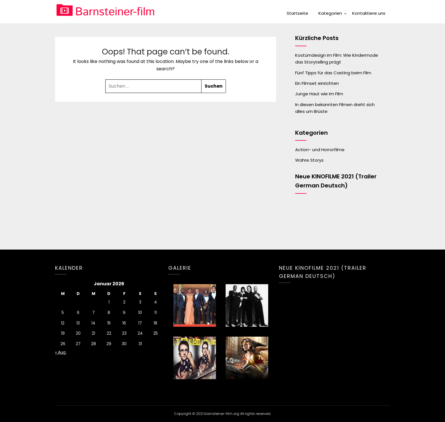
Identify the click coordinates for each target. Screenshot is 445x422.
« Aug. (60, 352)
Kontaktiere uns (368, 13)
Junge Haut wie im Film (319, 94)
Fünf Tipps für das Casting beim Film (333, 73)
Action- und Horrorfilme (320, 150)
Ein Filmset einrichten (317, 83)
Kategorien (330, 13)
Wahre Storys (309, 160)
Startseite (297, 13)
